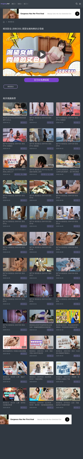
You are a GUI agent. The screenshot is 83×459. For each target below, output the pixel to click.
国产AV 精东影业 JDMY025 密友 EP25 (14, 197)
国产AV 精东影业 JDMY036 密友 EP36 (67, 274)
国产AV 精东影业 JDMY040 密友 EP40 (40, 119)
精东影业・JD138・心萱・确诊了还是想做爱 (14, 378)
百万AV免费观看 (41, 80)
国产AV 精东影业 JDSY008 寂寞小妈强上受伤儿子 (14, 171)
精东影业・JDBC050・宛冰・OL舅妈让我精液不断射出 (68, 352)
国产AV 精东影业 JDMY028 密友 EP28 (67, 197)
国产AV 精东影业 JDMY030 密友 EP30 (40, 222)
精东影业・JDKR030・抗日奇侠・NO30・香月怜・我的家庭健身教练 (41, 404)
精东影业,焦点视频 (20, 174)
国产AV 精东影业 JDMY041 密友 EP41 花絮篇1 (40, 145)
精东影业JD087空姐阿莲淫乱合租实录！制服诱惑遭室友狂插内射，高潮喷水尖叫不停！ (41, 326)
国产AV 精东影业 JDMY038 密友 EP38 (67, 145)
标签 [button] (20, 4)
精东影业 (11, 22)
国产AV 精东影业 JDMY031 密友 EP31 (14, 222)
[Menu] (80, 4)
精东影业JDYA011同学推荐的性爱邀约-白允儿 (14, 119)
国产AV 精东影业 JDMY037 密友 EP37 (14, 300)
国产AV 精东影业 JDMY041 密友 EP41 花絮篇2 (14, 145)
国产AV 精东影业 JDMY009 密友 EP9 (14, 326)
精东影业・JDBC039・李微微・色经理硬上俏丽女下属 (67, 378)
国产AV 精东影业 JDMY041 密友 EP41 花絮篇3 (67, 119)
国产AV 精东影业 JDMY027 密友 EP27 (40, 274)
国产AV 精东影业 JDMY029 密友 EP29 (67, 222)
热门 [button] (26, 4)
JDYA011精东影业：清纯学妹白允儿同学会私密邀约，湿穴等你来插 (67, 171)
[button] (76, 4)
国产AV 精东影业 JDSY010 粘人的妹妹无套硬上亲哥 (41, 171)
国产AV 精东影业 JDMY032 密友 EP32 (14, 274)
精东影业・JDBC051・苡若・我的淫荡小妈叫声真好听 (41, 352)
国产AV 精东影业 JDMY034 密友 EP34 (67, 248)
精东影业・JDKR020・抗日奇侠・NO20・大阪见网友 (41, 378)
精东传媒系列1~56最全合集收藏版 (14, 351)
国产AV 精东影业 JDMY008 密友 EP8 (67, 300)
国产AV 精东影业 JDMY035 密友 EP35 (40, 248)
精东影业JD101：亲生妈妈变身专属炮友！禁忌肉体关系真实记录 (67, 326)
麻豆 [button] (14, 4)
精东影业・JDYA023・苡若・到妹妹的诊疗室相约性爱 (67, 404)
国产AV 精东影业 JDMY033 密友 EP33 (14, 248)
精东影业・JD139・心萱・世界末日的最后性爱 (14, 404)
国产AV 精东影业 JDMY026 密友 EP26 (40, 197)
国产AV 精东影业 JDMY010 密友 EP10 (40, 300)
